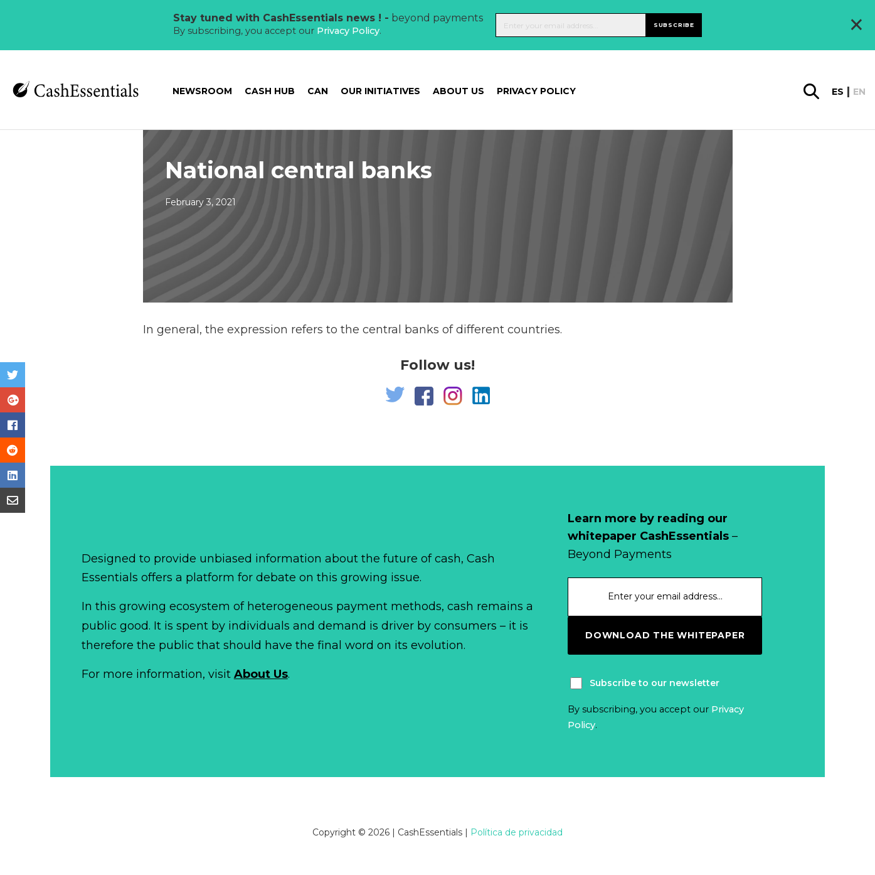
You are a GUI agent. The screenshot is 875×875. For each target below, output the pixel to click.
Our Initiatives (380, 91)
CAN (317, 91)
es (838, 91)
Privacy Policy (348, 30)
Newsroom (202, 91)
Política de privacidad (516, 832)
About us (458, 91)
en (859, 91)
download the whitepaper (665, 635)
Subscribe (674, 24)
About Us (261, 674)
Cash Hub (270, 91)
